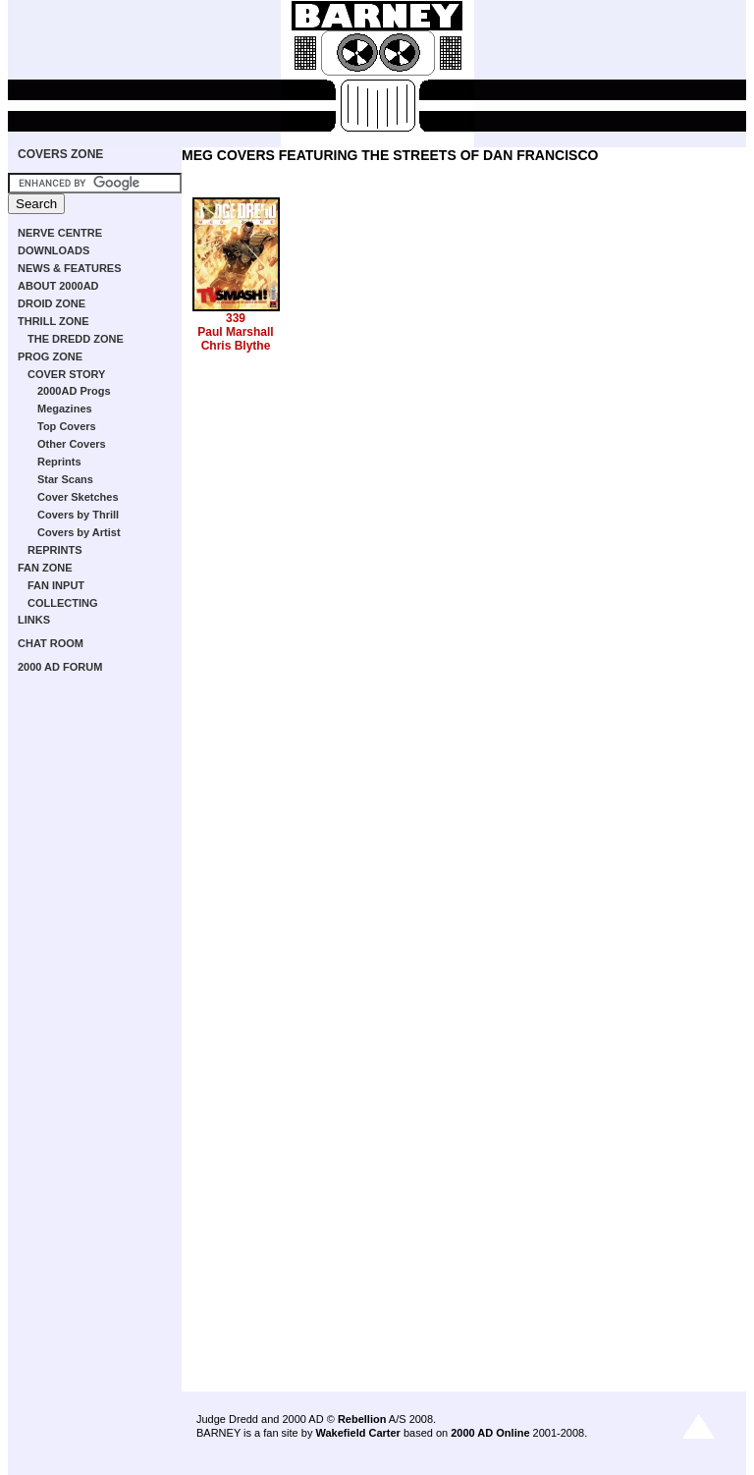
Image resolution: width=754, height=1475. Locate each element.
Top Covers (66, 426)
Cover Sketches (78, 497)
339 (235, 318)
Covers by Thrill (78, 514)
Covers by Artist (79, 532)
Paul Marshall (235, 332)
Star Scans (65, 479)
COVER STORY (66, 374)
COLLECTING (62, 603)
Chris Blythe (236, 346)
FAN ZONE (45, 568)
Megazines (64, 408)
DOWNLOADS (53, 250)
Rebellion (362, 1419)
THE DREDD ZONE (75, 339)
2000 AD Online (490, 1433)
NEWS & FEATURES (70, 268)
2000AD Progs (74, 391)
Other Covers (71, 444)
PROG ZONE (50, 356)
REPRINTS (54, 550)
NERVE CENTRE (60, 233)
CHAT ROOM (50, 643)
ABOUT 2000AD (58, 286)
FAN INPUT (55, 585)
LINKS (34, 620)
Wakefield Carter (357, 1433)
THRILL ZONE (53, 321)
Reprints (59, 461)
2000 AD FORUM (60, 667)
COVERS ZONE (60, 154)
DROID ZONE (51, 303)
